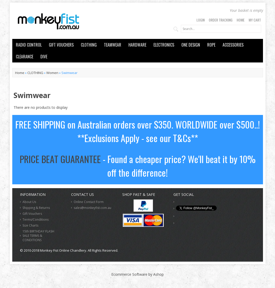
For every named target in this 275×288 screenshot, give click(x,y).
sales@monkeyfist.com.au (92, 208)
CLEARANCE (24, 57)
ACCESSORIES (233, 45)
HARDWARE (137, 45)
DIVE (43, 57)
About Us (29, 202)
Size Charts (30, 225)
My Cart (255, 20)
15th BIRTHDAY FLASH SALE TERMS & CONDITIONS (38, 235)
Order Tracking (221, 20)
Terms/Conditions (36, 219)
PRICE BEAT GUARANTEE (60, 159)
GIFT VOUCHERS (61, 45)
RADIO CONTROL (29, 45)
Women (52, 72)
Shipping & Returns (36, 208)
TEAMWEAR (112, 45)
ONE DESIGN (190, 45)
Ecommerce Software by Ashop (137, 274)
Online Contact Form (89, 202)
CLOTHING (89, 45)
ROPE (211, 45)
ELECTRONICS (163, 45)
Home (241, 20)
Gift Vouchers (32, 213)
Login (200, 20)
